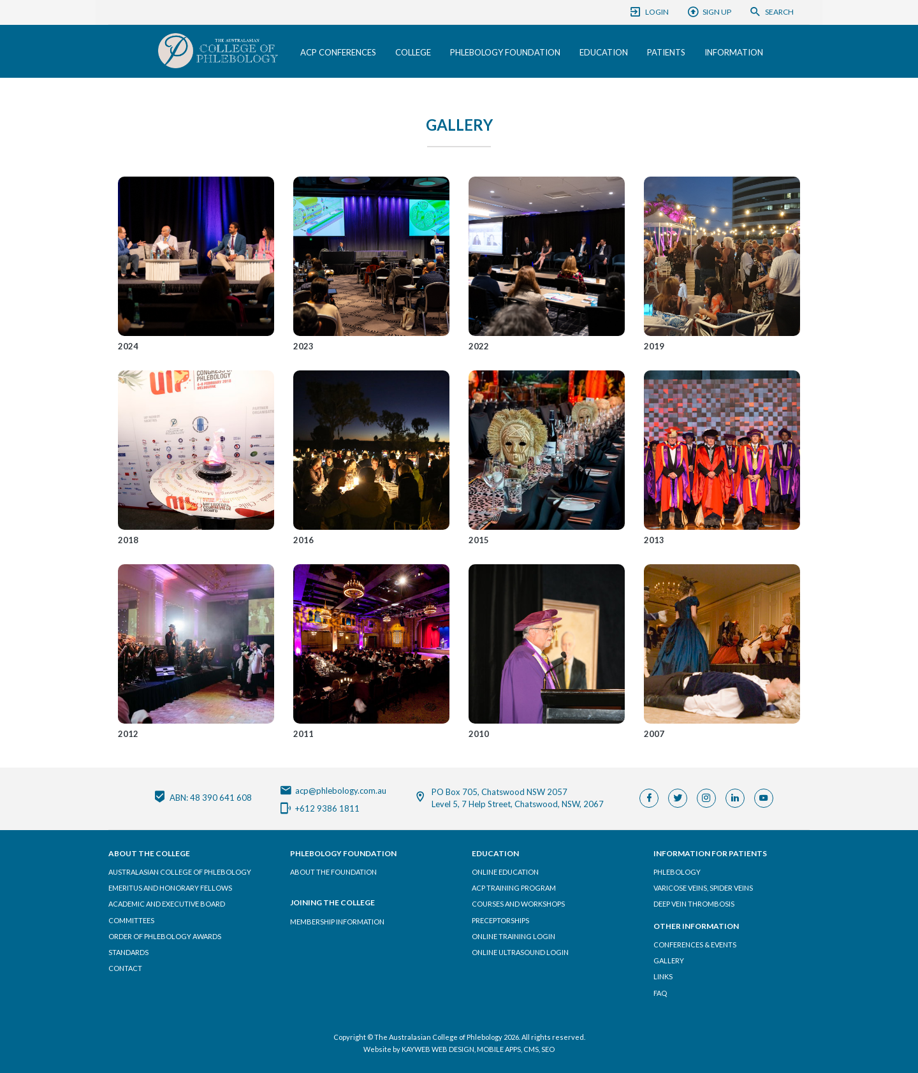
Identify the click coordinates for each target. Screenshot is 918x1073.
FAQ (660, 993)
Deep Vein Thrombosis (693, 904)
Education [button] (603, 52)
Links (663, 976)
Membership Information (337, 921)
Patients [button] (666, 52)
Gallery (668, 960)
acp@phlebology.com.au (332, 789)
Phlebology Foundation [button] (505, 52)
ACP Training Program (514, 888)
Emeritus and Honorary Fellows (170, 888)
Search (771, 11)
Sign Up (709, 11)
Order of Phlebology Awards (164, 936)
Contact (125, 968)
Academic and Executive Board (166, 904)
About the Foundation (333, 872)
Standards (128, 952)
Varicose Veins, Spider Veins (703, 888)
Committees (131, 920)
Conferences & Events (694, 944)
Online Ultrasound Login (520, 952)
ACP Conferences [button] (338, 52)
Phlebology (677, 872)
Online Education (505, 872)
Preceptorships (500, 920)
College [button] (413, 52)
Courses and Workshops (518, 904)
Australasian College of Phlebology (179, 872)
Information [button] (733, 52)
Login (649, 11)
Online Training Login (513, 936)
